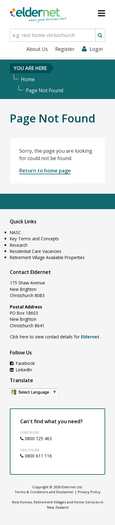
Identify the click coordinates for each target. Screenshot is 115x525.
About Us (37, 49)
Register (65, 49)
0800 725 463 (36, 438)
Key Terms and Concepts (34, 239)
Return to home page (45, 170)
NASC (15, 232)
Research (19, 245)
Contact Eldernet (30, 272)
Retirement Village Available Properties (47, 257)
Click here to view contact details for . (55, 337)
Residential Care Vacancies (35, 251)
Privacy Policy (89, 492)
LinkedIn (21, 370)
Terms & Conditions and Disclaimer (44, 492)
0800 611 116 (36, 456)
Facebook (22, 363)
